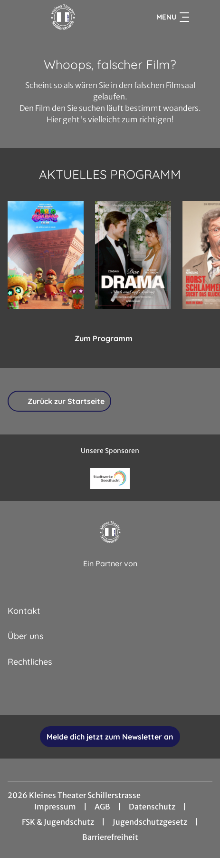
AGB (102, 806)
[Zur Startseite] (63, 17)
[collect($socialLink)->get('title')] (78, 693)
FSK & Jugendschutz (58, 822)
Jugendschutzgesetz (150, 822)
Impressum (55, 806)
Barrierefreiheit (110, 837)
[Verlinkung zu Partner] (110, 478)
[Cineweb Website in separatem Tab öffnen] (110, 573)
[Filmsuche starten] (202, 17)
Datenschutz (152, 806)
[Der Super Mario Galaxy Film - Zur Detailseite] (46, 255)
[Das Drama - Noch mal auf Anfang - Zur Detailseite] (133, 255)
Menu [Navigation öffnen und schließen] (172, 17)
